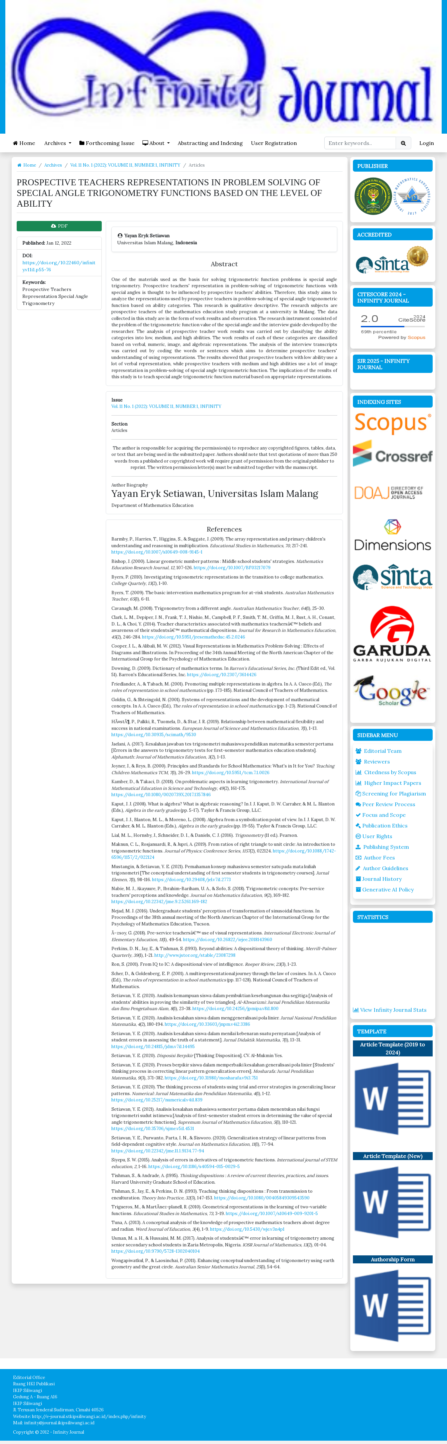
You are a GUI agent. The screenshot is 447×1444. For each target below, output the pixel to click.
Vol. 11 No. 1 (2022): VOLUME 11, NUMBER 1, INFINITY (125, 165)
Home (24, 143)
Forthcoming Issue (106, 143)
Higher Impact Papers (388, 782)
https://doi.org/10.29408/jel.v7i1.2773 (191, 879)
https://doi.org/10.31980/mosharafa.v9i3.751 (211, 1078)
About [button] (154, 143)
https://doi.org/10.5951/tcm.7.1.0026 (231, 772)
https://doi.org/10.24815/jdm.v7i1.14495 (153, 1046)
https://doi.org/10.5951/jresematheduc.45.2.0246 (193, 637)
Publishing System (382, 846)
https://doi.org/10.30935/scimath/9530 (153, 734)
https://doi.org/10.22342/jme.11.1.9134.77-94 (157, 1151)
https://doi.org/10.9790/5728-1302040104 (155, 1251)
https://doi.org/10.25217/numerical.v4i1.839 (156, 1100)
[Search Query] (360, 143)
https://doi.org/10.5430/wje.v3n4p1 (247, 1229)
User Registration (274, 143)
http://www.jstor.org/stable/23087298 (195, 955)
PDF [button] (59, 226)
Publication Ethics (382, 825)
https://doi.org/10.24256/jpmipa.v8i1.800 (235, 1008)
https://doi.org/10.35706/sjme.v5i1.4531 (152, 1128)
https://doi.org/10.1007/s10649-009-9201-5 (272, 1213)
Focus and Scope (381, 814)
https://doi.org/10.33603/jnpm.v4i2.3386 (207, 1024)
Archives (53, 165)
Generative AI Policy (385, 889)
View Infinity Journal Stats (390, 1009)
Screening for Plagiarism (391, 793)
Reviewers (373, 761)
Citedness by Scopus (386, 772)
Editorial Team (379, 750)
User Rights (374, 836)
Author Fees (375, 857)
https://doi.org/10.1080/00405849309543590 (262, 1198)
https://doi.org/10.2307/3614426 (222, 675)
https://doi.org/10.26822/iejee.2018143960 (227, 939)
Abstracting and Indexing (210, 143)
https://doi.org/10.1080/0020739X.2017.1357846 (161, 794)
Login (426, 143)
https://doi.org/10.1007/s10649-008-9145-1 (156, 552)
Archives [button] (55, 143)
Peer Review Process (385, 804)
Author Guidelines (382, 868)
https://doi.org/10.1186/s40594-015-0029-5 (194, 1166)
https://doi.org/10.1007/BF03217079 (232, 568)
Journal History (379, 878)
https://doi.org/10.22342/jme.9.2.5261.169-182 (159, 901)
